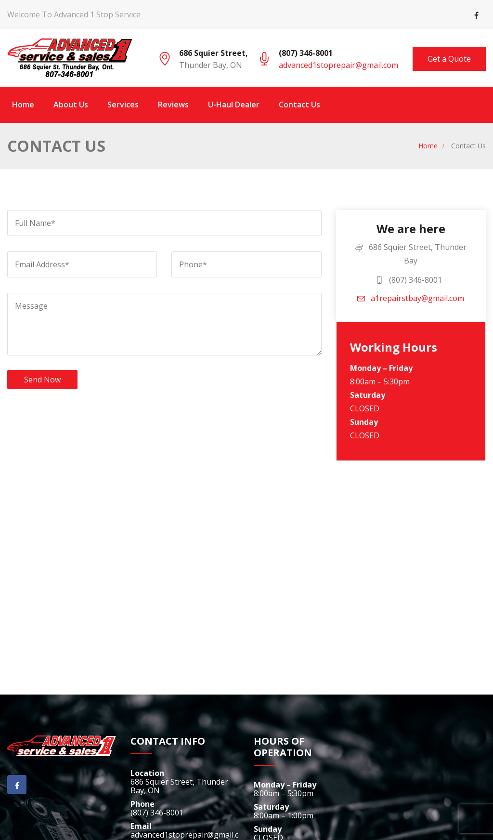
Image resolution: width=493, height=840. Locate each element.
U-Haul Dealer (233, 104)
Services (123, 104)
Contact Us (299, 104)
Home (23, 104)
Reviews (173, 104)
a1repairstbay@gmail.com (410, 298)
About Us (70, 104)
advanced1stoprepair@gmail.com (338, 65)
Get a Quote (449, 58)
